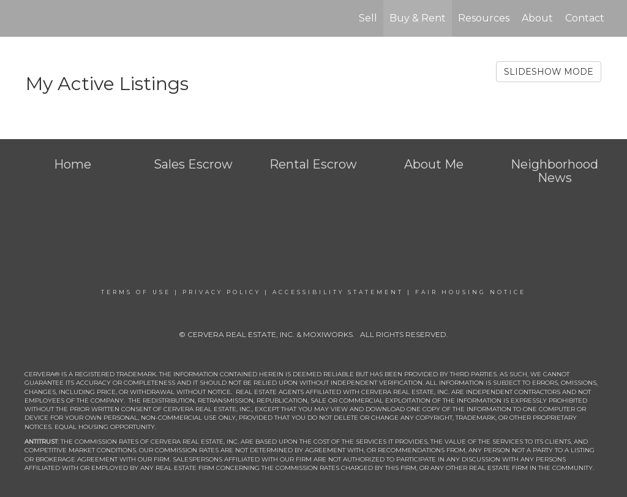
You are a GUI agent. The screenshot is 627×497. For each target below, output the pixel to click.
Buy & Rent (417, 18)
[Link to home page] (23, 18)
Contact (584, 18)
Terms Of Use (136, 292)
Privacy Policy (221, 292)
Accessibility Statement (338, 292)
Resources (483, 18)
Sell (368, 18)
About (537, 18)
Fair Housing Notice (470, 292)
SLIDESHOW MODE (548, 71)
